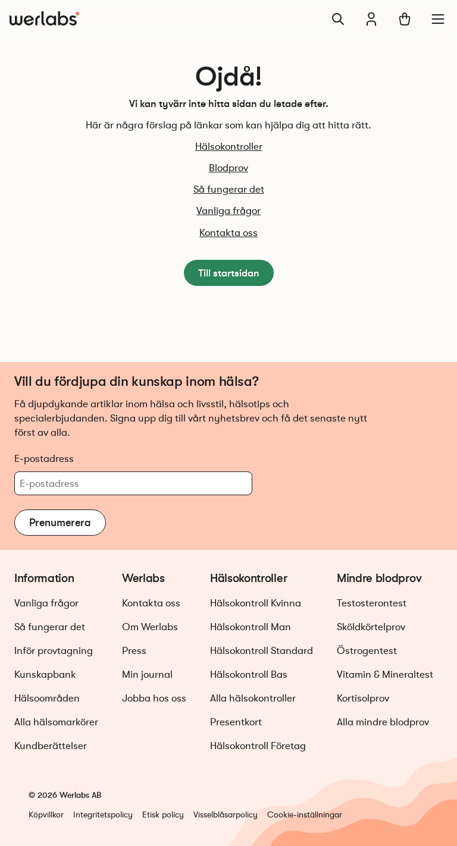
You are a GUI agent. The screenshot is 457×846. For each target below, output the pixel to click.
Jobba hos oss (154, 698)
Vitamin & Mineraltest (385, 674)
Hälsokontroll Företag (258, 745)
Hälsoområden (47, 698)
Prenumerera (60, 523)
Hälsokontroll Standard (261, 650)
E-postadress (44, 458)
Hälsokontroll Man (250, 627)
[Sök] (338, 19)
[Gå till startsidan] (44, 19)
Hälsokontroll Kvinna (255, 603)
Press (134, 650)
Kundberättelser (50, 745)
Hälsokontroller (228, 146)
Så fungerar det (228, 189)
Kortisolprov (363, 698)
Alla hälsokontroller (253, 698)
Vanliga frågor (228, 210)
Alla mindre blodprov (383, 722)
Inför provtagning (53, 650)
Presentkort (236, 722)
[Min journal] (371, 19)
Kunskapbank (45, 674)
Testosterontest (371, 603)
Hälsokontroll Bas (248, 674)
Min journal (147, 674)
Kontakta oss (228, 232)
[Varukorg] (404, 19)
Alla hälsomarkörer (56, 722)
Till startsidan (228, 273)
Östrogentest (367, 650)
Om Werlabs (150, 627)
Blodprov (228, 168)
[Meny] (438, 19)
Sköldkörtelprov (371, 627)
